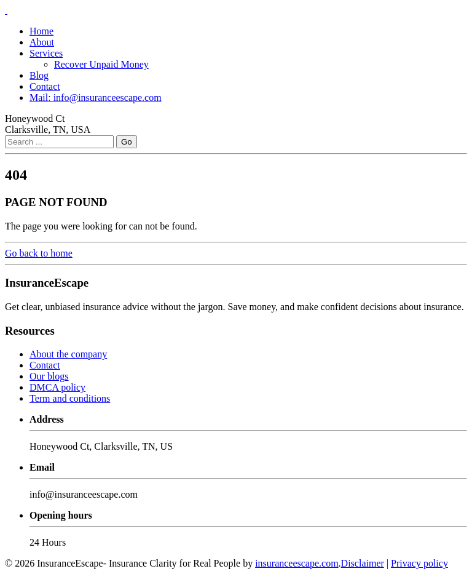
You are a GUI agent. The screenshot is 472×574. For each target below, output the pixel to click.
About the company (68, 354)
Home (41, 31)
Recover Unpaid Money (101, 64)
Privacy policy (419, 563)
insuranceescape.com (296, 563)
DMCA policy (57, 387)
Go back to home (39, 253)
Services (46, 53)
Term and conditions (70, 398)
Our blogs (49, 376)
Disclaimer (362, 563)
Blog (39, 75)
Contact (45, 86)
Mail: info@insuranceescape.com (96, 97)
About (42, 42)
